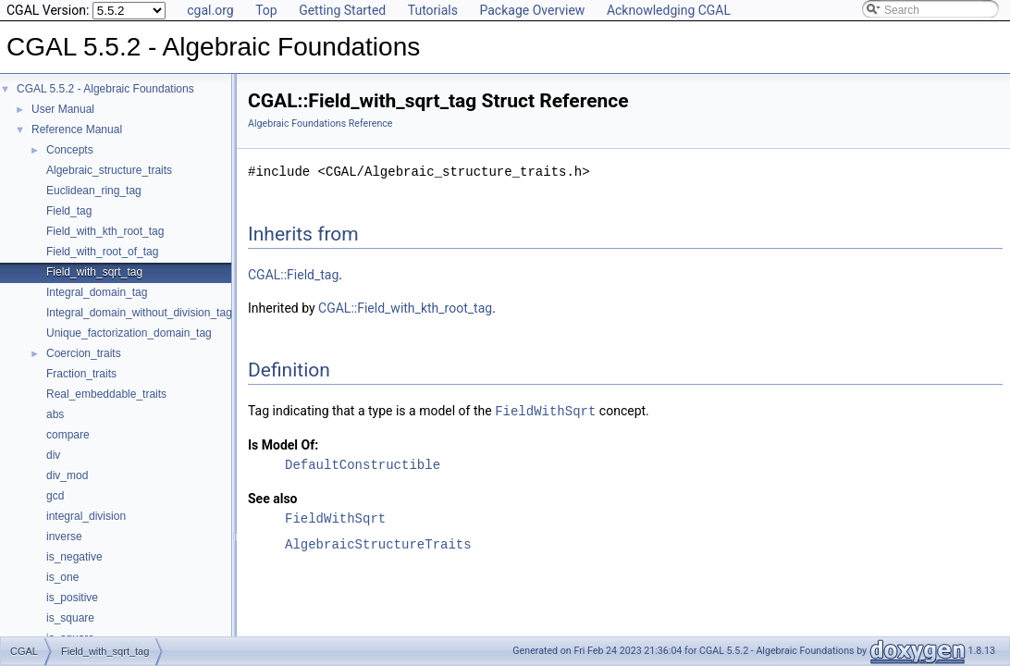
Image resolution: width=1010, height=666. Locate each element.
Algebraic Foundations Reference (320, 123)
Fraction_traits (81, 373)
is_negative (74, 556)
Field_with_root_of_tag (102, 251)
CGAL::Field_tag (293, 274)
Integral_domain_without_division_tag (139, 312)
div (53, 455)
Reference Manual (76, 129)
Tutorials (433, 10)
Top (266, 10)
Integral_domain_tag (96, 292)
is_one (62, 577)
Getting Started (342, 10)
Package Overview (532, 10)
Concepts (69, 149)
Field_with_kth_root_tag (105, 231)
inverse (64, 536)
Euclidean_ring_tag (94, 190)
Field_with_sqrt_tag (94, 271)
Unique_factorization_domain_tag (129, 333)
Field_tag (69, 210)
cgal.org (210, 10)
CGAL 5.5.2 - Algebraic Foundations (105, 88)
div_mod (67, 475)
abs (55, 414)
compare (68, 434)
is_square (70, 617)
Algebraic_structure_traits (109, 170)
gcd (55, 495)
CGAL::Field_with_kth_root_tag (405, 308)
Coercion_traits (83, 353)
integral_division (86, 516)
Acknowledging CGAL (669, 10)
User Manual (62, 109)
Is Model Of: (283, 444)
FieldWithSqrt (545, 410)
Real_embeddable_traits (106, 394)
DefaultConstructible (362, 464)
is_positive (72, 597)
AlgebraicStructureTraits (378, 543)
